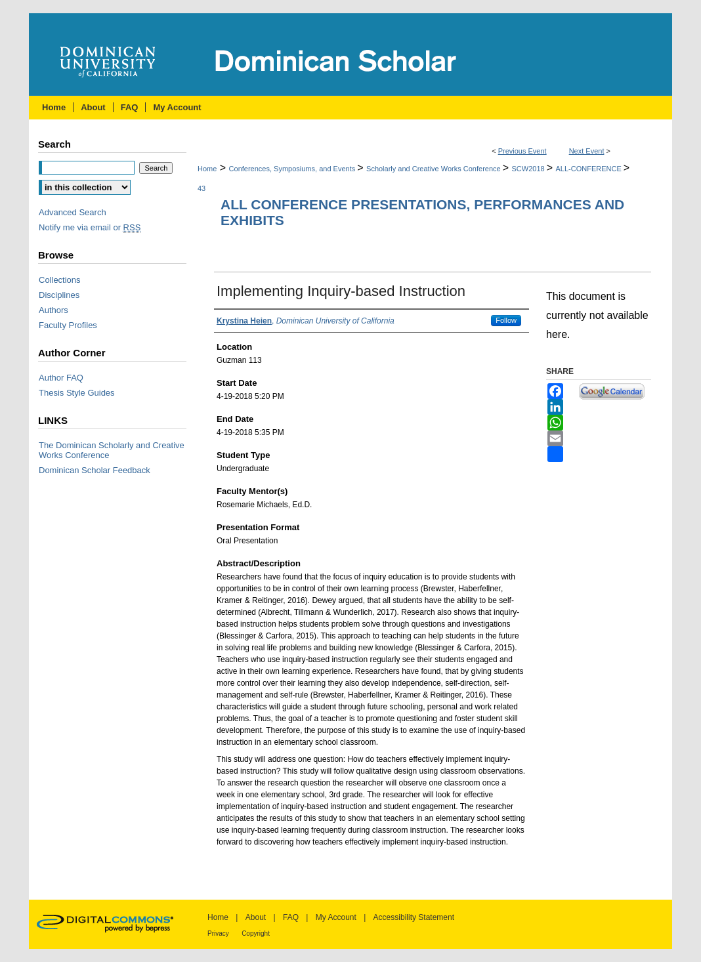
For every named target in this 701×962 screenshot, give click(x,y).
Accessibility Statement (413, 917)
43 (201, 188)
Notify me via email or (89, 227)
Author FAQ (61, 378)
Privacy (218, 933)
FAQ (291, 917)
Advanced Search (72, 212)
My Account (336, 917)
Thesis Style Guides (77, 393)
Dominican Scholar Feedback (94, 470)
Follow (506, 320)
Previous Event (522, 151)
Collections (60, 280)
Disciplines (59, 295)
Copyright (256, 933)
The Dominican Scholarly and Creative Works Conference (111, 450)
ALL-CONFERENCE (590, 169)
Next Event (587, 151)
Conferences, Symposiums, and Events (293, 169)
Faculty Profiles (68, 325)
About (255, 917)
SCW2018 (529, 169)
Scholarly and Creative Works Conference (434, 169)
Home (207, 169)
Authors (53, 310)
